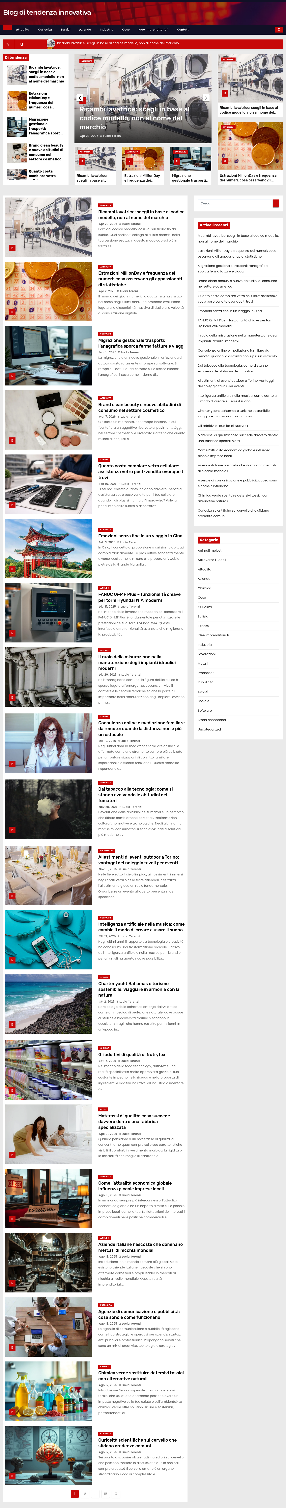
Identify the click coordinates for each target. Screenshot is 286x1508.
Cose (126, 30)
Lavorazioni (206, 654)
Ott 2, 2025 (107, 1002)
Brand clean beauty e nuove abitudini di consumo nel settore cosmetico (46, 152)
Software (180, 151)
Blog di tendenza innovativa (47, 12)
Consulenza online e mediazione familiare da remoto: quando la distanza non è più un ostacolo (141, 728)
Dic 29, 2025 (108, 675)
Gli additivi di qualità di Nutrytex (131, 1054)
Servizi (65, 30)
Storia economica (212, 720)
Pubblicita (106, 1305)
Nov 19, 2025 (108, 869)
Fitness (203, 626)
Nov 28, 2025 (109, 807)
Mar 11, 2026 (108, 352)
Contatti (183, 30)
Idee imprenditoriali (153, 30)
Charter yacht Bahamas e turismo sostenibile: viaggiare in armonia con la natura (139, 989)
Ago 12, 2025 (108, 1385)
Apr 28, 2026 (89, 136)
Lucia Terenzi (111, 136)
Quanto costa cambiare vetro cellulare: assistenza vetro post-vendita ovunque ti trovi (141, 471)
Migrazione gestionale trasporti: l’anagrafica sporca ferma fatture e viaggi (46, 131)
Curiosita (45, 30)
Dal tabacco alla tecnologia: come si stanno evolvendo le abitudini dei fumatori (135, 794)
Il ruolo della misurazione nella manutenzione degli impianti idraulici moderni (137, 662)
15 (105, 1493)
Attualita (22, 30)
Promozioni (106, 850)
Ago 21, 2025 (108, 1134)
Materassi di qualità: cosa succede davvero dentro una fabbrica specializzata (134, 1121)
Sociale (203, 701)
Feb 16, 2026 (108, 484)
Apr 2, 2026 (107, 291)
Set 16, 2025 (108, 1061)
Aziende (85, 30)
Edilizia (203, 616)
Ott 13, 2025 (108, 936)
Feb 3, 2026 (107, 542)
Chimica (104, 1048)
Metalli (203, 663)
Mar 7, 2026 (108, 417)
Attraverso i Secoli (212, 560)
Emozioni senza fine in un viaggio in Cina (140, 536)
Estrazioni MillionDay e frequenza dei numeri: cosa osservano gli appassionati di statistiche (42, 107)
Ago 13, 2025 (108, 1195)
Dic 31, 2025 (108, 607)
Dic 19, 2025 (108, 741)
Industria (107, 30)
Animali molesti (210, 550)
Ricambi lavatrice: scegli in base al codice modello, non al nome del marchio (46, 74)
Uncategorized (209, 729)
